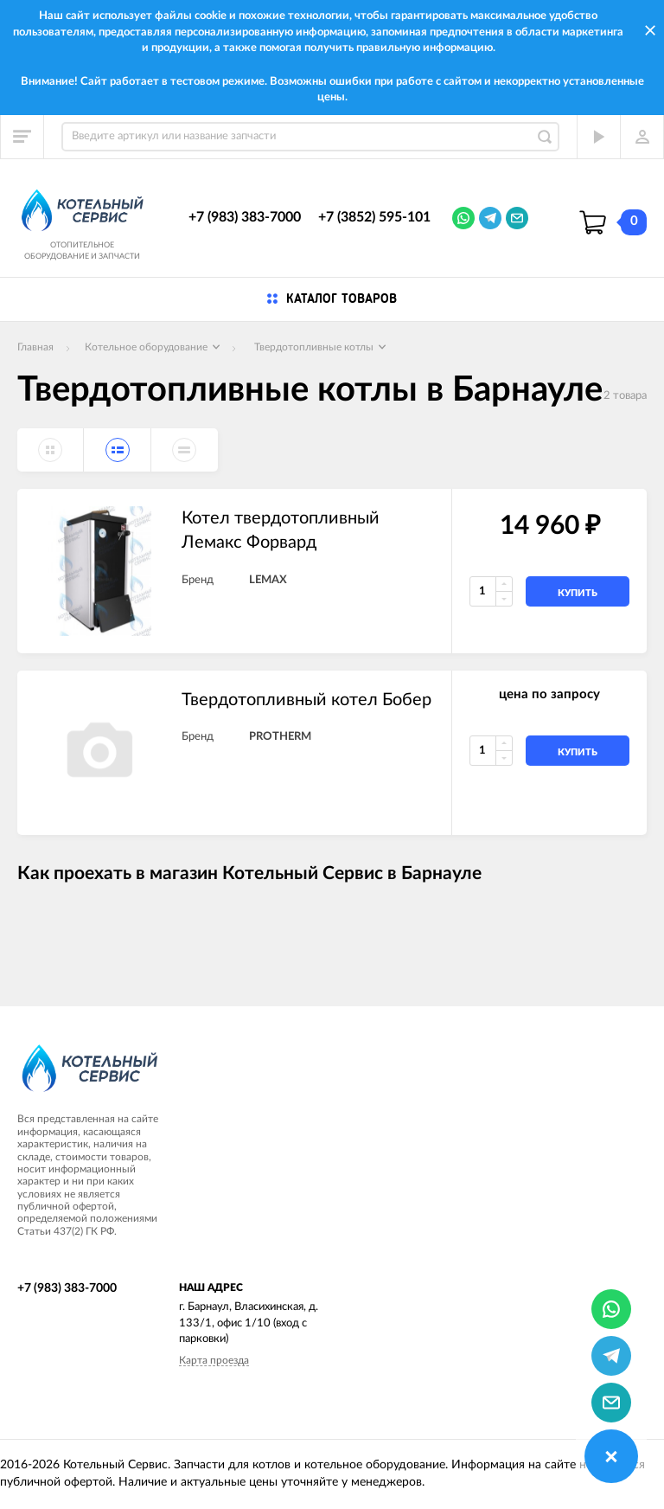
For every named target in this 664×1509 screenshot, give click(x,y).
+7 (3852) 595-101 (374, 217)
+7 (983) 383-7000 (244, 217)
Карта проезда (214, 1360)
